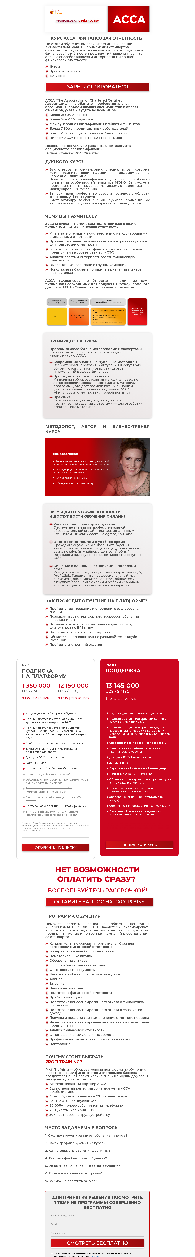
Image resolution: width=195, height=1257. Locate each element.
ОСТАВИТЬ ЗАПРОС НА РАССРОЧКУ (99, 902)
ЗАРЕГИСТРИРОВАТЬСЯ (97, 87)
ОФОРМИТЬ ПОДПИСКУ (55, 847)
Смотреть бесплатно (97, 1243)
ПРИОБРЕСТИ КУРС (139, 845)
